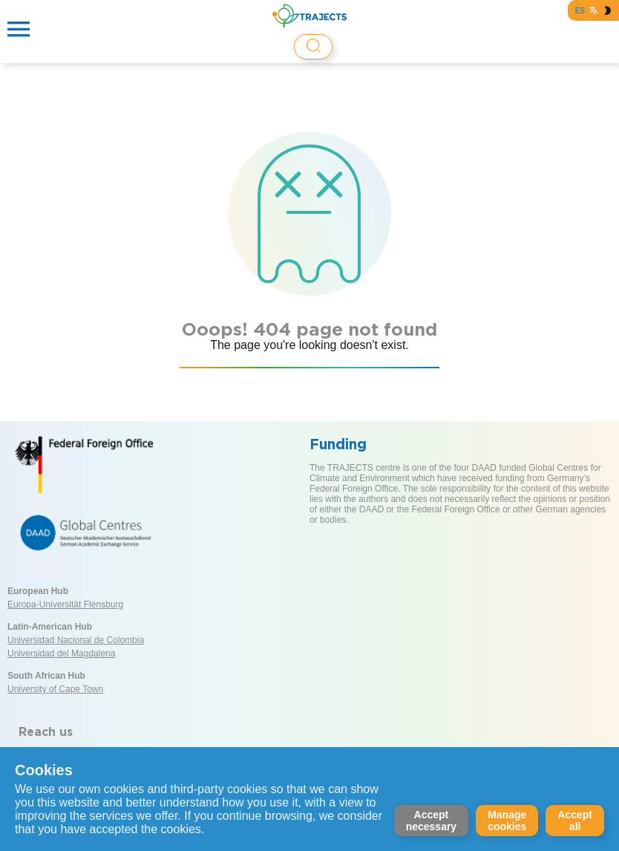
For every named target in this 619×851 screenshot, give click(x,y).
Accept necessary (431, 820)
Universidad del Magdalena (61, 653)
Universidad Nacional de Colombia (75, 640)
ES (580, 11)
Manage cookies (507, 820)
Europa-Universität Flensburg (65, 604)
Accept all (574, 820)
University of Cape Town (55, 689)
